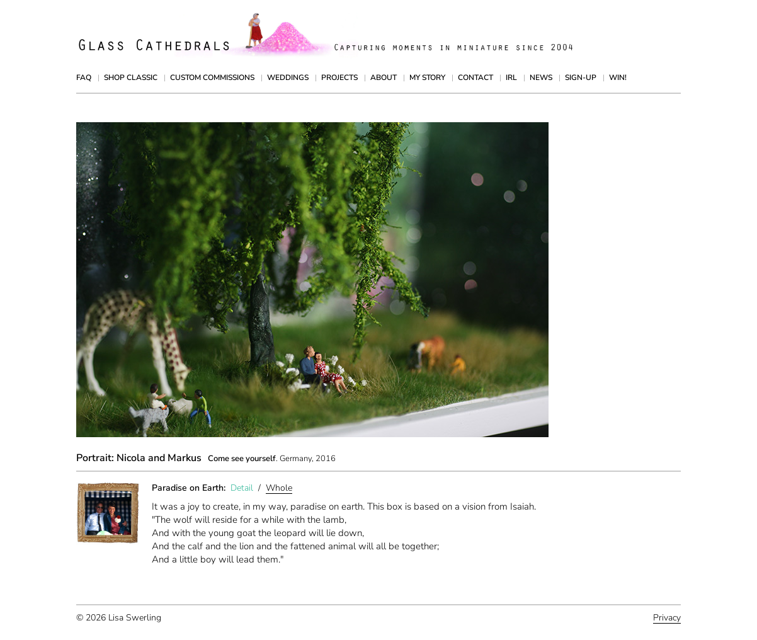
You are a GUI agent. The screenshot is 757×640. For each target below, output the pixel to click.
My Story (427, 77)
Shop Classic (130, 77)
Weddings (288, 77)
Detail (242, 488)
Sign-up (580, 77)
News (541, 77)
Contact (475, 77)
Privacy (667, 618)
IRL (511, 77)
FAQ (83, 77)
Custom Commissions (212, 77)
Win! (618, 77)
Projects (339, 77)
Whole (279, 488)
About (383, 77)
